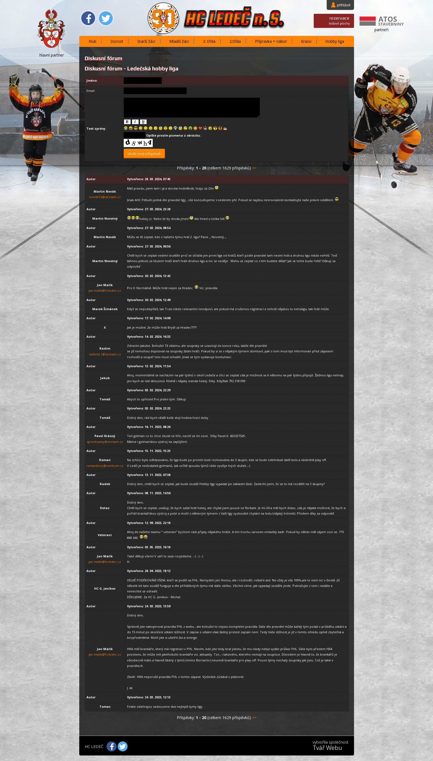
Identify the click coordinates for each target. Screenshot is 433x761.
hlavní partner (51, 55)
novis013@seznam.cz (105, 197)
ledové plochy (339, 20)
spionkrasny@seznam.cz (105, 442)
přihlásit (344, 5)
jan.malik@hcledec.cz (105, 290)
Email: (90, 91)
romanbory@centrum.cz (104, 466)
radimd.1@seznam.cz (105, 354)
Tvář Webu (327, 748)
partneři (381, 29)
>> (254, 168)
